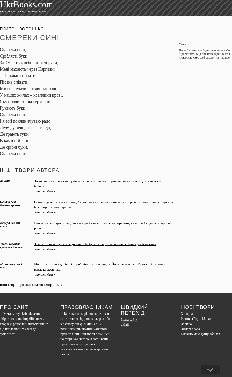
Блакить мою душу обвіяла (200, 334)
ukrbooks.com (30, 314)
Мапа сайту (129, 319)
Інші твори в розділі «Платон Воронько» (31, 285)
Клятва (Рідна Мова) (196, 319)
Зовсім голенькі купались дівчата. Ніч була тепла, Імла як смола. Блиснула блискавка (95, 244)
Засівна (186, 324)
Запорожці (188, 314)
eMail (125, 324)
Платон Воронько (22, 29)
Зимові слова (190, 329)
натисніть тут (188, 57)
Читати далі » (45, 191)
